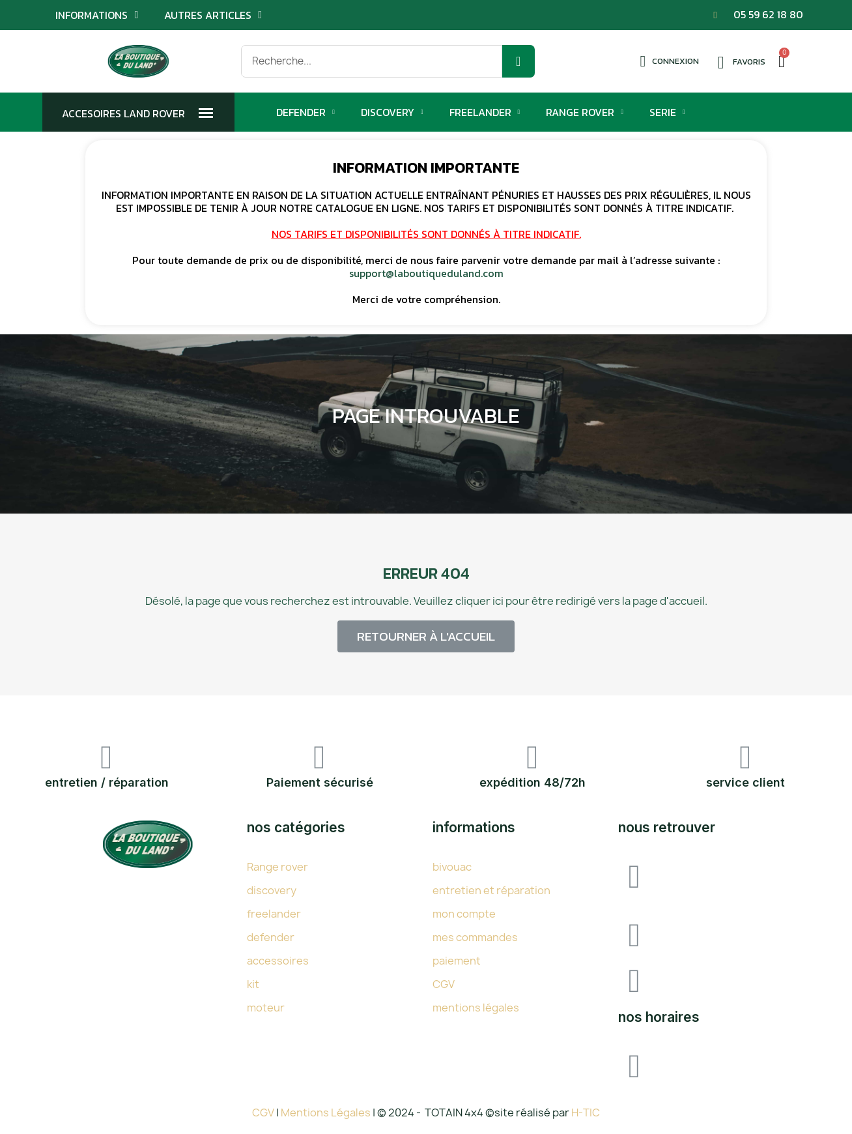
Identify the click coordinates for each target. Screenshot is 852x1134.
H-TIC (585, 1112)
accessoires (278, 960)
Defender (305, 112)
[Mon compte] (669, 61)
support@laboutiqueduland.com (426, 273)
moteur (266, 1007)
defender (270, 937)
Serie (667, 112)
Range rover (277, 867)
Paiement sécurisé (319, 782)
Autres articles (213, 15)
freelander (274, 914)
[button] (426, 636)
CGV (444, 984)
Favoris (749, 61)
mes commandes (475, 937)
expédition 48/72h (532, 782)
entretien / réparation (107, 782)
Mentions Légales (327, 1112)
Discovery (392, 112)
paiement (457, 960)
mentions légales (476, 1007)
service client (745, 782)
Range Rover (584, 112)
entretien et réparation (491, 890)
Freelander (484, 112)
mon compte (464, 914)
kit (253, 984)
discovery (271, 890)
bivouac (452, 867)
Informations (96, 15)
